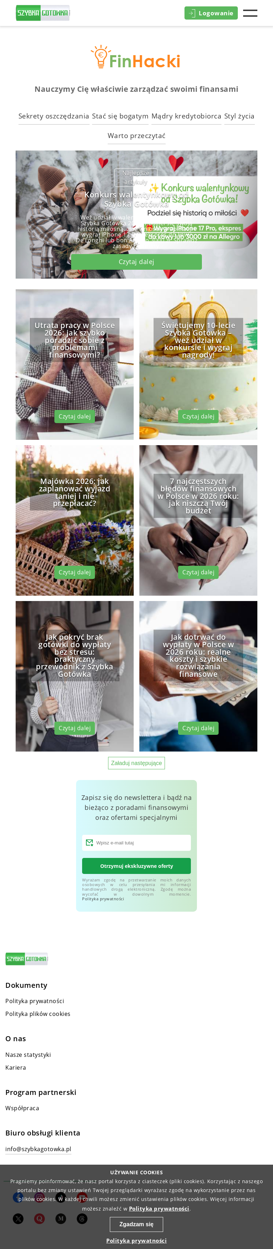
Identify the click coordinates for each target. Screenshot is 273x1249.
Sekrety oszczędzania (54, 116)
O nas (15, 1038)
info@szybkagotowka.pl (38, 1149)
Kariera (15, 1067)
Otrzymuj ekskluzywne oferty (136, 866)
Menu (250, 13)
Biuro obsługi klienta (43, 1133)
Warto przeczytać (137, 135)
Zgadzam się (136, 1224)
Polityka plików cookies (38, 1014)
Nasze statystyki (28, 1055)
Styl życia (239, 116)
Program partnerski (40, 1092)
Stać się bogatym (120, 116)
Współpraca (22, 1108)
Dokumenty (26, 985)
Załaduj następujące (136, 763)
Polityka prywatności (103, 898)
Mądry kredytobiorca (186, 116)
